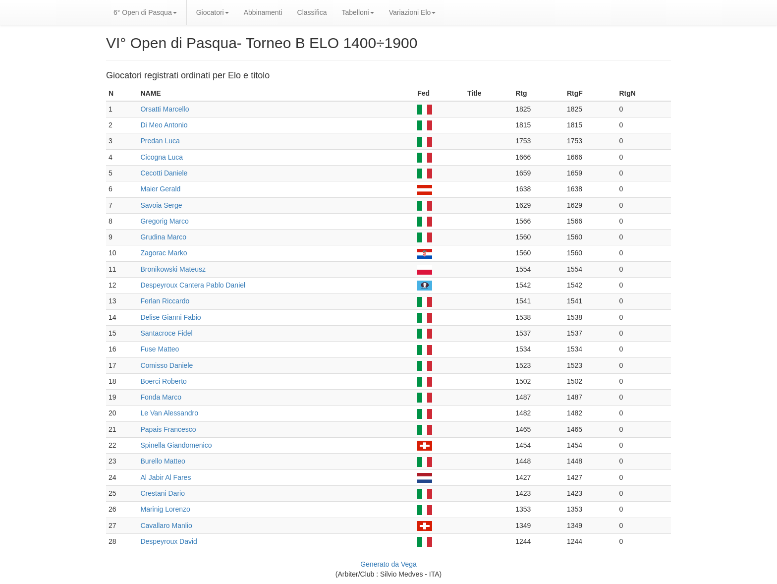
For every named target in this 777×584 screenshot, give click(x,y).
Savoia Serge (161, 205)
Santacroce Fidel (166, 333)
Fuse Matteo (159, 349)
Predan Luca (159, 141)
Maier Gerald (160, 189)
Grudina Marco (163, 237)
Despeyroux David (168, 541)
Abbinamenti (263, 12)
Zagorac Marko (163, 253)
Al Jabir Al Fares (165, 477)
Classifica (312, 12)
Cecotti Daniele (163, 173)
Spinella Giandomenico (176, 445)
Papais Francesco (168, 429)
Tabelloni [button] (357, 12)
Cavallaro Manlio (166, 525)
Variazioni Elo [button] (412, 12)
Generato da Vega (388, 564)
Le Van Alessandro (169, 413)
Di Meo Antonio (163, 125)
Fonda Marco (160, 397)
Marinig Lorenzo (165, 509)
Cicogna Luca (161, 157)
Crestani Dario (162, 493)
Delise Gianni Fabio (170, 317)
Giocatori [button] (212, 12)
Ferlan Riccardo (164, 301)
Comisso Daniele (166, 365)
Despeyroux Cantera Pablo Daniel (192, 285)
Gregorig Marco (164, 221)
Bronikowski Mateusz (173, 269)
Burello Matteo (162, 461)
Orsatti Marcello (164, 109)
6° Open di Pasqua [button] (145, 12)
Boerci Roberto (163, 381)
